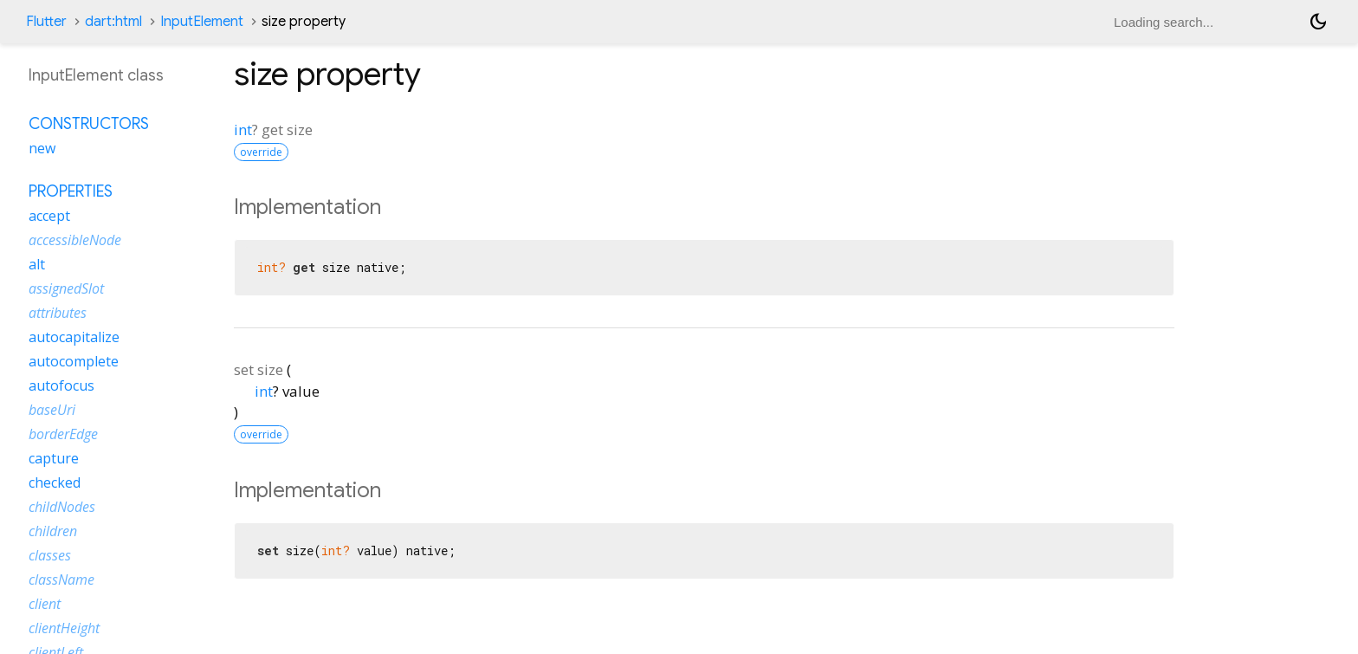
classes (50, 555)
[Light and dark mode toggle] (1318, 22)
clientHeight (64, 628)
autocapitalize (74, 336)
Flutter (46, 21)
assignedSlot (66, 288)
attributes (58, 312)
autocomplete (74, 361)
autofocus (61, 385)
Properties (71, 191)
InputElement (201, 21)
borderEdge (63, 434)
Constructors (89, 123)
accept (49, 215)
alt (37, 264)
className (61, 579)
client (45, 603)
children (53, 531)
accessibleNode (75, 239)
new (42, 148)
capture (54, 458)
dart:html (113, 21)
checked (55, 482)
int (243, 129)
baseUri (52, 409)
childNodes (62, 506)
